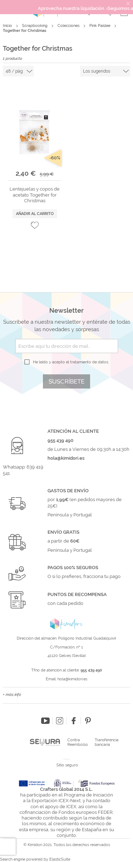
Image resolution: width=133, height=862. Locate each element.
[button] (35, 225)
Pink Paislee (100, 25)
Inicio (8, 25)
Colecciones (69, 25)
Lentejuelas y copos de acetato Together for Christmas (35, 194)
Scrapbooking (35, 25)
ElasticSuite (59, 859)
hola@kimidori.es (72, 679)
